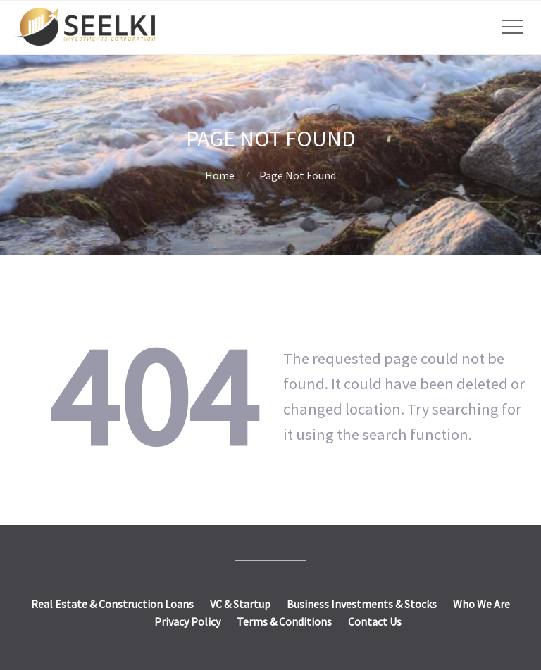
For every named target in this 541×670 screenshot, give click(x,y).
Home (220, 175)
